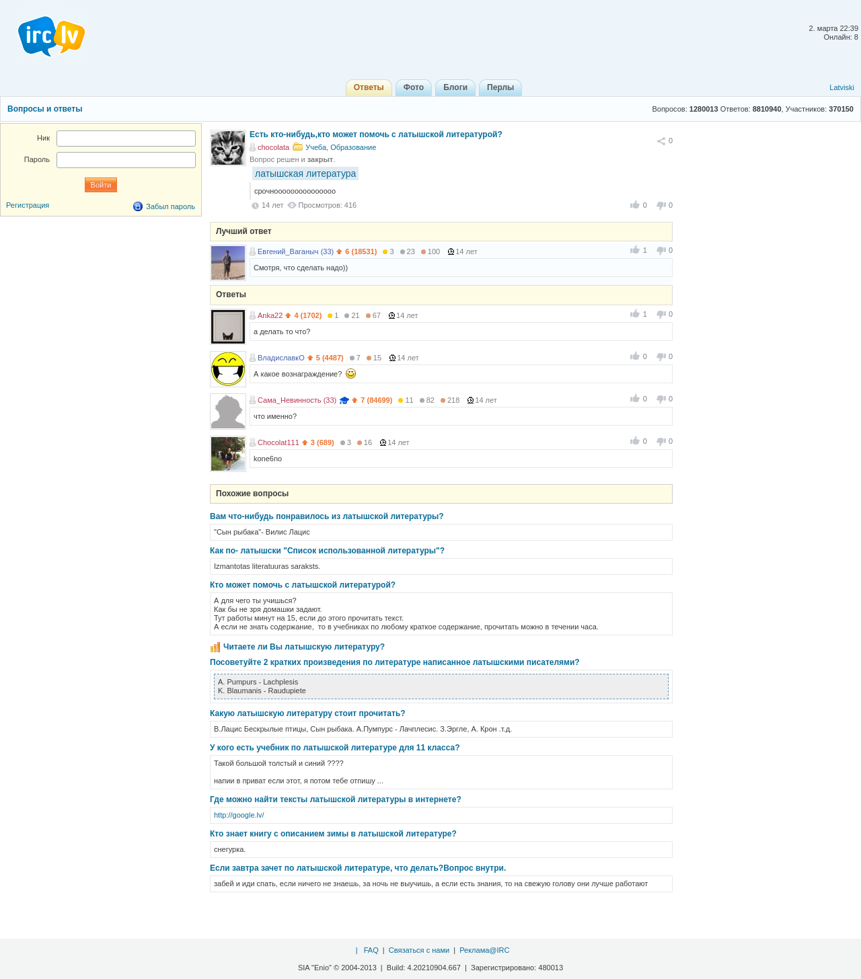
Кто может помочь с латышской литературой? (303, 585)
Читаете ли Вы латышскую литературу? (304, 647)
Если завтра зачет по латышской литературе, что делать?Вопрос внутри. (358, 868)
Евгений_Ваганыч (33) (296, 251)
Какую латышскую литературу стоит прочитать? (308, 713)
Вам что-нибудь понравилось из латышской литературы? (327, 516)
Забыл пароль (170, 206)
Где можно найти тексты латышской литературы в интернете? (335, 799)
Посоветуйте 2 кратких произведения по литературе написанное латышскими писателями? (395, 662)
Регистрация (27, 205)
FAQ (371, 950)
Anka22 (270, 315)
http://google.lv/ (239, 815)
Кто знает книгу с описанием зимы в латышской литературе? (333, 833)
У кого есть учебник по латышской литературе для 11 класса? (334, 747)
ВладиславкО (281, 358)
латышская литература (305, 173)
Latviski (841, 87)
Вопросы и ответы (44, 109)
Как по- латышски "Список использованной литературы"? (327, 550)
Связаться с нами (419, 950)
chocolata (273, 147)
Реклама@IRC (484, 950)
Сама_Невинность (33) (297, 400)
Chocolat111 (278, 442)
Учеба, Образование (340, 147)
